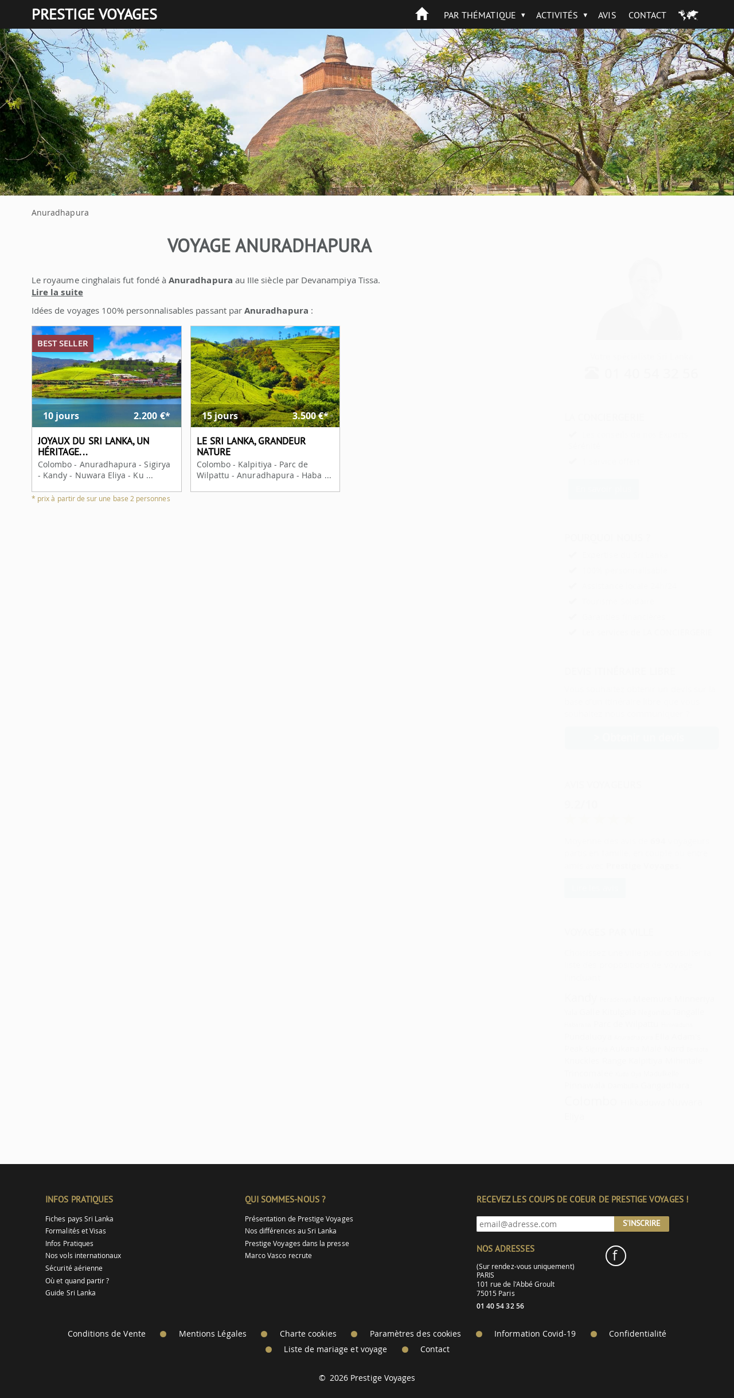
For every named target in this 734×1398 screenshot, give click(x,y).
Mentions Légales (213, 1334)
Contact (647, 15)
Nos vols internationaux (83, 1255)
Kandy (552, 997)
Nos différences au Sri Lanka (291, 1231)
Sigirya (568, 1049)
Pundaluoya (560, 1036)
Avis (607, 15)
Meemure (624, 998)
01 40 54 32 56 (623, 373)
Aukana (596, 1048)
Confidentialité (637, 1334)
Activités (557, 15)
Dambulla (595, 1086)
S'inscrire (642, 1223)
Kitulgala (591, 1011)
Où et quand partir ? (77, 1281)
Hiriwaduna (649, 1025)
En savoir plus (575, 488)
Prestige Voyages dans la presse (297, 1243)
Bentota (669, 1049)
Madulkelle (633, 1074)
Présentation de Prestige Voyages (299, 1219)
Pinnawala (556, 1085)
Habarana (549, 1025)
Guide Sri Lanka (70, 1293)
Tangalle (660, 1011)
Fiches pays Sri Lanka (79, 1219)
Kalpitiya (617, 1060)
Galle (561, 1011)
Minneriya (666, 998)
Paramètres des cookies (415, 1334)
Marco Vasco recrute (278, 1255)
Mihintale (656, 1060)
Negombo (626, 1012)
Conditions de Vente (107, 1334)
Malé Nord (635, 1048)
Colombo (562, 1100)
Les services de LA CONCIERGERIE (619, 632)
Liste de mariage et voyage (335, 1349)
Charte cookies (308, 1334)
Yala (542, 1012)
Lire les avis (567, 887)
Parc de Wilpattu (598, 1023)
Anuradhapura (606, 1037)
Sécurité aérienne (74, 1268)
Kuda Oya (600, 1074)
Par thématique (480, 15)
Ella (634, 1036)
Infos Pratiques (69, 1243)
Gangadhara (636, 1085)
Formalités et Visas (75, 1231)
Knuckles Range (567, 1060)
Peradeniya (587, 999)
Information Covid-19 (535, 1334)
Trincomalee (560, 1073)
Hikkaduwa (614, 1102)
